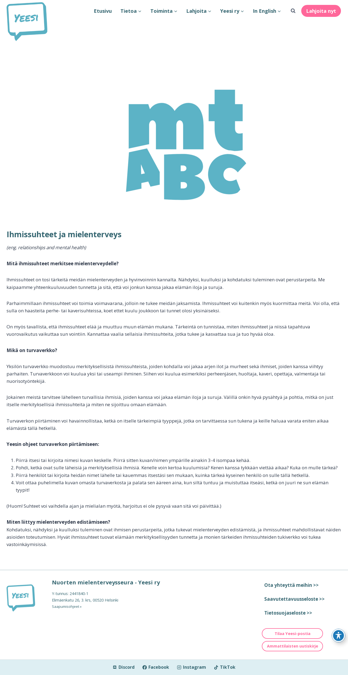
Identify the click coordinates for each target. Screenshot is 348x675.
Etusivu (103, 11)
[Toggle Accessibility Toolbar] (338, 635)
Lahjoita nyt (321, 11)
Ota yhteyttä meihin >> (291, 585)
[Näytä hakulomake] (293, 11)
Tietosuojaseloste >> (288, 613)
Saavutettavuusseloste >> (294, 599)
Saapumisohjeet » (68, 606)
